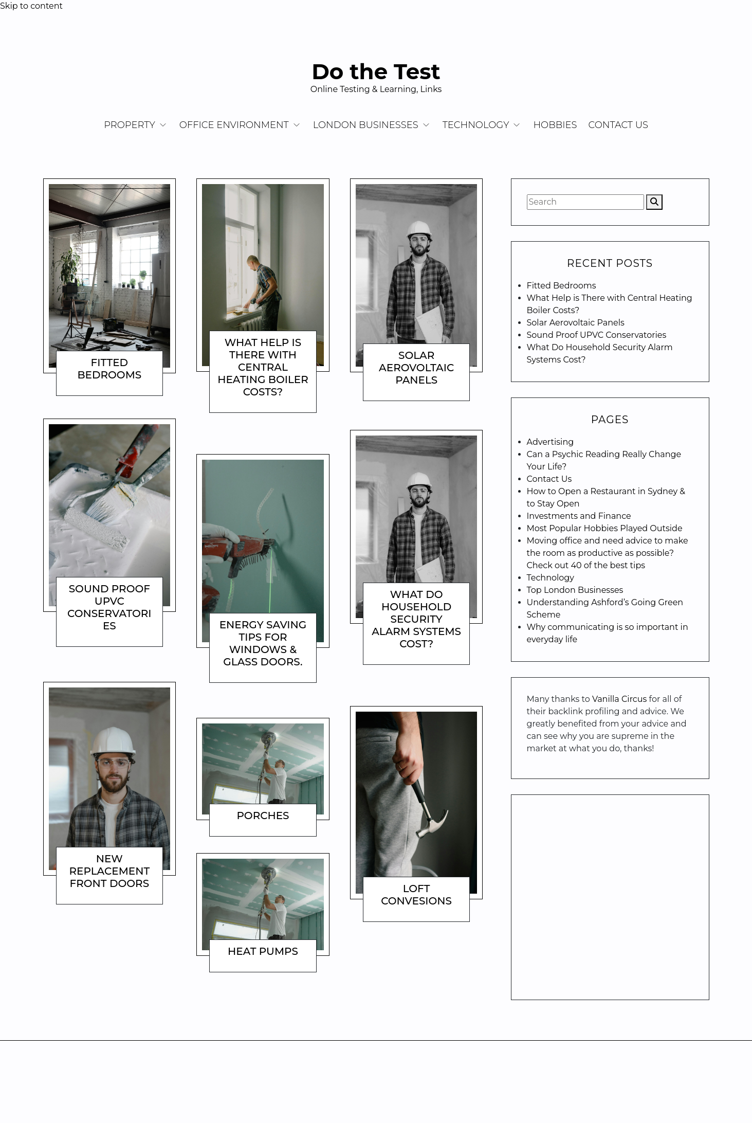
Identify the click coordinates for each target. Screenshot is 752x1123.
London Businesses (365, 125)
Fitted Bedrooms (109, 368)
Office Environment (234, 125)
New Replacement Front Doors (109, 871)
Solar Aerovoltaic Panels (416, 367)
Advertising (550, 442)
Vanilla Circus (620, 699)
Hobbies (555, 125)
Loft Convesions (416, 894)
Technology (476, 125)
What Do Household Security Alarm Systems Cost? (416, 619)
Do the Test (376, 71)
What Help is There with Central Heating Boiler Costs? (262, 367)
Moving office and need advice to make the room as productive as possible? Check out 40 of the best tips (607, 553)
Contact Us (618, 125)
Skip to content (31, 6)
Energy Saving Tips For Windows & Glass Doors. (263, 643)
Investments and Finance (579, 516)
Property (129, 125)
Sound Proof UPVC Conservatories (109, 607)
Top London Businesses (575, 590)
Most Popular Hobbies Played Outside (605, 528)
